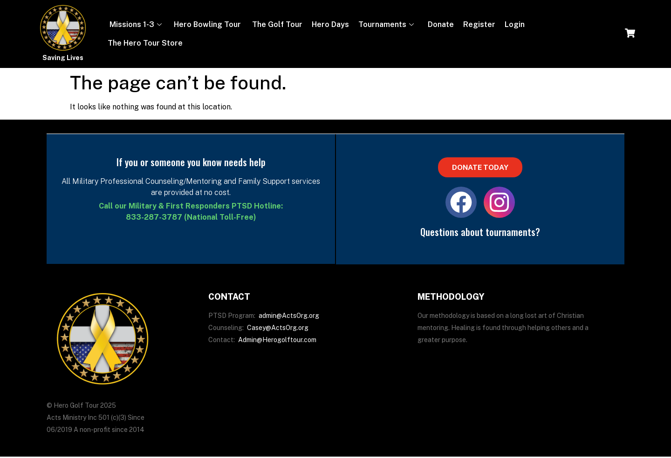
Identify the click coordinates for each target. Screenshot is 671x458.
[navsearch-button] (630, 34)
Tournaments (386, 24)
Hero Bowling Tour (207, 24)
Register (479, 24)
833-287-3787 (154, 217)
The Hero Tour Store (145, 43)
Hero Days (330, 24)
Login (515, 24)
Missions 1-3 (135, 24)
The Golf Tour (276, 24)
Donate (440, 24)
